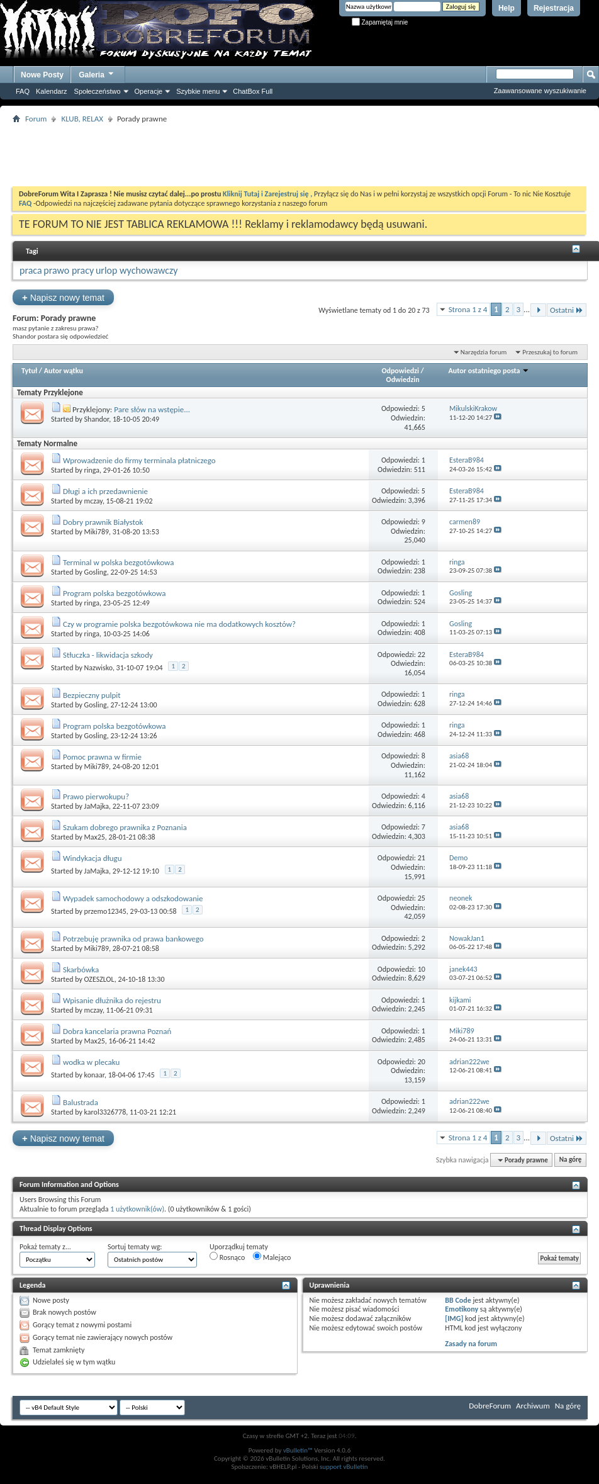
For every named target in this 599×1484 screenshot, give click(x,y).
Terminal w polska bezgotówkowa (118, 562)
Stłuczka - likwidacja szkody (108, 655)
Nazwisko (98, 667)
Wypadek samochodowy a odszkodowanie (133, 898)
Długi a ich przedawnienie (105, 491)
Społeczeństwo (97, 91)
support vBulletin (344, 1467)
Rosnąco (227, 1257)
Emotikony (461, 1309)
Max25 (94, 837)
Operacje (149, 91)
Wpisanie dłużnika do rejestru (112, 1000)
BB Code (458, 1300)
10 (421, 969)
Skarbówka (81, 969)
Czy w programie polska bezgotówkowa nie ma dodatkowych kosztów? (179, 624)
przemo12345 (105, 911)
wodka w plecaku (91, 1062)
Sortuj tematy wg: (135, 1246)
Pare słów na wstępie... (152, 409)
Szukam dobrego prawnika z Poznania (125, 827)
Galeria (97, 73)
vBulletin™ (298, 1450)
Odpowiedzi (400, 370)
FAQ (23, 91)
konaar (94, 1075)
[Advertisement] (299, 154)
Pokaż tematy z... (45, 1246)
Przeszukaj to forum (550, 352)
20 (421, 1061)
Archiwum (533, 1405)
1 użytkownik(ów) (137, 1209)
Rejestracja (554, 8)
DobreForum (490, 1405)
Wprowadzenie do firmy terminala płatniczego (139, 460)
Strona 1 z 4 (468, 309)
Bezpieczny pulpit (92, 695)
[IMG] (454, 1318)
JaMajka (96, 806)
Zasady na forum (471, 1343)
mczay (93, 501)
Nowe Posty (42, 74)
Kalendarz (51, 91)
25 (421, 898)
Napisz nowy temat (63, 297)
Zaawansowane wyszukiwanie (540, 90)
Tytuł (29, 370)
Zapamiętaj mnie (380, 22)
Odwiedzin (403, 379)
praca (31, 270)
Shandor (96, 419)
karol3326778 (105, 1112)
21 (421, 857)
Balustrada (80, 1102)
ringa (91, 470)
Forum (36, 118)
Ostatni (566, 310)
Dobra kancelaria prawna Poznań (117, 1031)
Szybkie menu (198, 91)
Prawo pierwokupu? (96, 796)
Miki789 (96, 531)
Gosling (95, 572)
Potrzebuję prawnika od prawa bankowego (133, 938)
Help (506, 8)
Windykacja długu (92, 858)
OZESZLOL (99, 979)
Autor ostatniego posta (489, 370)
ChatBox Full (252, 91)
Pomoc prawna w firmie (102, 757)
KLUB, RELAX (82, 118)
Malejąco (272, 1257)
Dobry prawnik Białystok (103, 522)
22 (421, 654)
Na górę (570, 1160)
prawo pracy (68, 270)
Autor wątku (63, 370)
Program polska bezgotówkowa (114, 593)
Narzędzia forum (484, 352)
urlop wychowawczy (137, 270)
